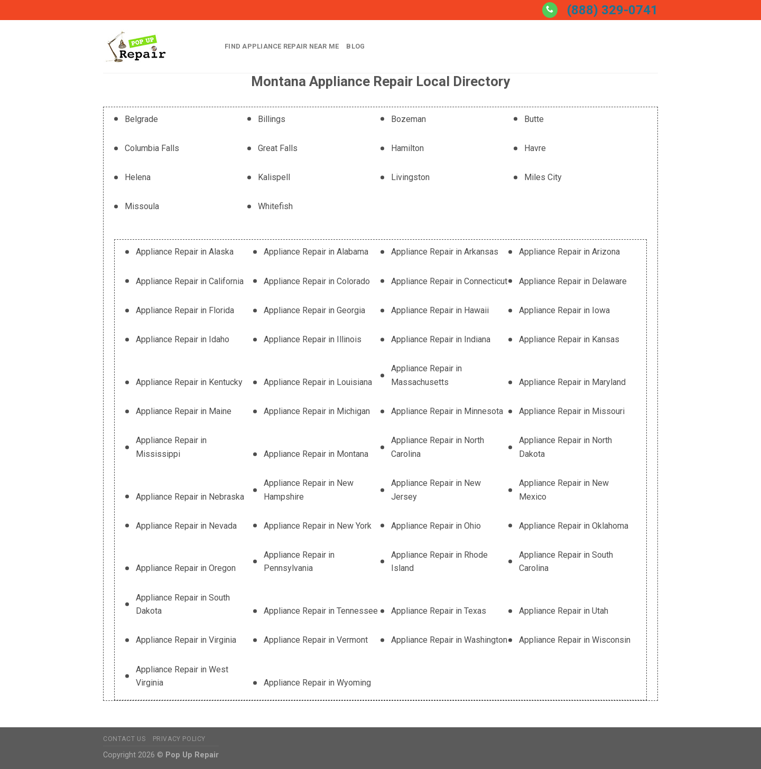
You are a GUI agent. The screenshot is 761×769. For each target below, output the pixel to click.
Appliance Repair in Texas (438, 611)
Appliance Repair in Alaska (185, 252)
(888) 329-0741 (612, 10)
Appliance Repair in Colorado (317, 281)
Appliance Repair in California (190, 281)
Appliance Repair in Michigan (317, 411)
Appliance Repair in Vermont (316, 640)
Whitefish (275, 206)
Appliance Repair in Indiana (440, 339)
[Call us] (550, 10)
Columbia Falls (152, 148)
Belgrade (141, 119)
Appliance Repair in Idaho (182, 339)
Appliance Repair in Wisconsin (574, 640)
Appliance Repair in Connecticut (449, 281)
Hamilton (407, 148)
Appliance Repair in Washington (449, 640)
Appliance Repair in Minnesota (447, 411)
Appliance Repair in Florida (185, 310)
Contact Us (124, 739)
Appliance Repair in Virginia (186, 640)
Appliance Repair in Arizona (569, 252)
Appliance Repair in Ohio (436, 526)
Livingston (410, 177)
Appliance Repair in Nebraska (190, 497)
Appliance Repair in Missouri (572, 411)
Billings (271, 119)
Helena (138, 177)
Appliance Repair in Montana (316, 454)
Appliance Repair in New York (318, 526)
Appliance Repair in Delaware (573, 281)
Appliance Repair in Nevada (186, 526)
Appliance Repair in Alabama (316, 252)
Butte (534, 119)
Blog (355, 46)
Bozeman (408, 119)
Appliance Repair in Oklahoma (573, 526)
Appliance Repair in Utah (563, 611)
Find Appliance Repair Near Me (282, 46)
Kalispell (274, 177)
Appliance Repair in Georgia (314, 310)
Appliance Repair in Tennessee (321, 611)
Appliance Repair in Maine (183, 411)
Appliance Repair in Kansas (569, 339)
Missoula (142, 206)
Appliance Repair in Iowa (564, 310)
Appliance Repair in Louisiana (318, 382)
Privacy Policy (179, 739)
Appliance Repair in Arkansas (444, 252)
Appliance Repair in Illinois (312, 339)
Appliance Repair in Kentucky (189, 382)
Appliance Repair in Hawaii (440, 310)
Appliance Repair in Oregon (186, 568)
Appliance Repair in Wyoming (317, 683)
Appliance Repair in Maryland (572, 382)
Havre (535, 148)
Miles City (543, 177)
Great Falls (278, 148)
